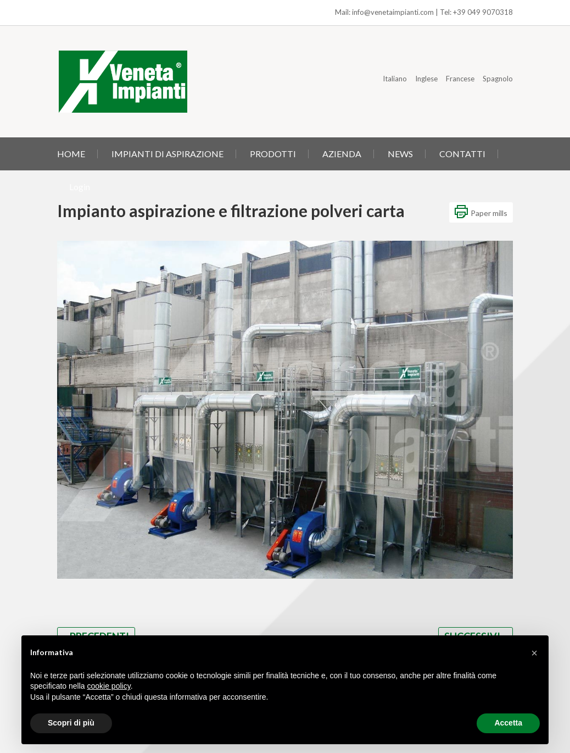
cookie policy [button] (109, 686)
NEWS (400, 153)
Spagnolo (498, 78)
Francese (460, 78)
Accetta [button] (508, 722)
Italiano (395, 78)
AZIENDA (341, 153)
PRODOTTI (273, 153)
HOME (71, 153)
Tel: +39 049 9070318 (476, 12)
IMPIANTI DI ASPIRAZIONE (167, 153)
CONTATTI (462, 153)
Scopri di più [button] (71, 722)
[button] (534, 653)
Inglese (426, 78)
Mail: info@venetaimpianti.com (384, 12)
